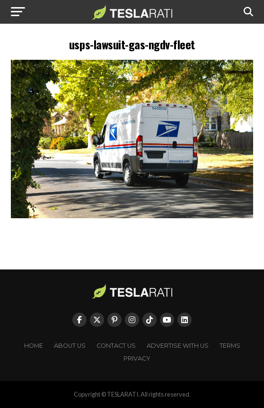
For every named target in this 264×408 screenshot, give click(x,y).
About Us (70, 345)
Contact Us (116, 345)
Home (33, 345)
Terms (230, 345)
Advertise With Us (178, 345)
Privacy (136, 358)
